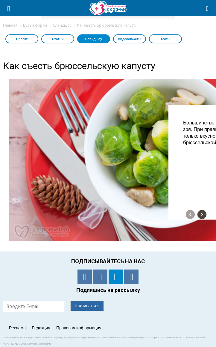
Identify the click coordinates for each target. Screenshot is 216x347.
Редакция (41, 327)
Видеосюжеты (129, 39)
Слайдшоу (93, 39)
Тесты (165, 39)
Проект (22, 39)
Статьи (57, 39)
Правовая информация (78, 327)
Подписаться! (87, 305)
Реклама (17, 327)
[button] (207, 8)
